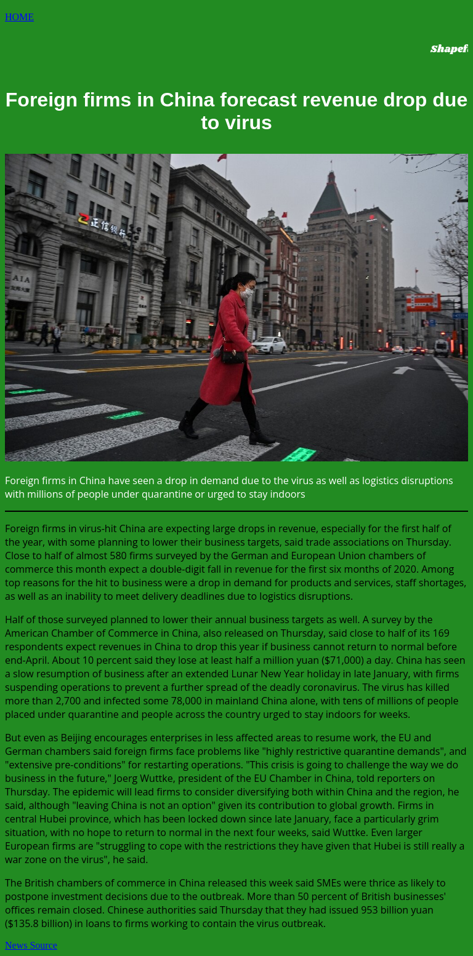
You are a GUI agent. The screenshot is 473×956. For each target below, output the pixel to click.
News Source (31, 945)
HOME (19, 17)
